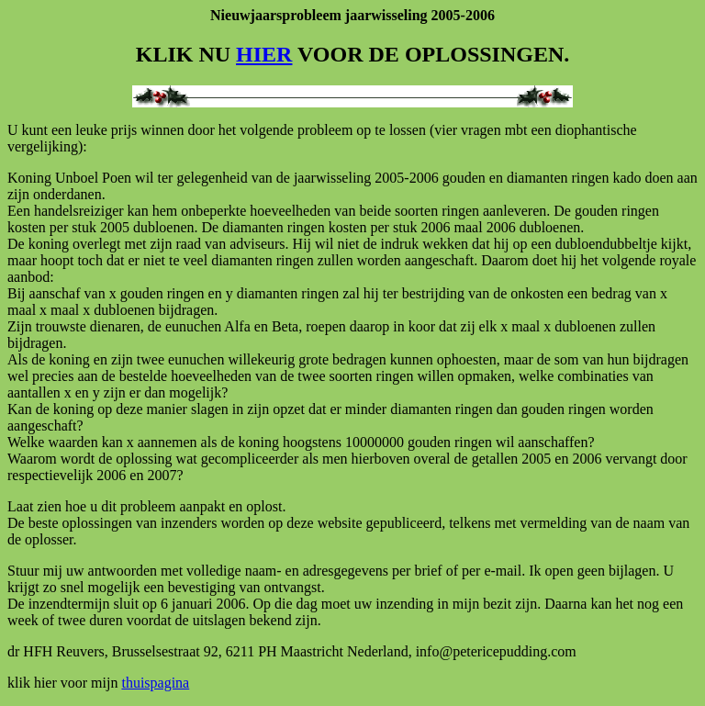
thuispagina (155, 682)
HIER (264, 54)
